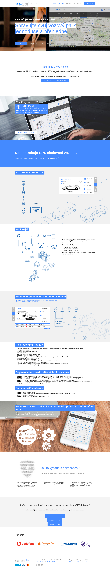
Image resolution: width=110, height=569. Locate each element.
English (17, 560)
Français (23, 560)
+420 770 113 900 (58, 3)
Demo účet (69, 3)
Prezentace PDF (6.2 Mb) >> (26, 132)
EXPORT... (47, 328)
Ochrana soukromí (73, 561)
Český (28, 560)
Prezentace (45, 43)
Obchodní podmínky (82, 561)
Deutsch (17, 561)
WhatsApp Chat (62, 80)
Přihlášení (89, 3)
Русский (23, 561)
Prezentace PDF (54, 520)
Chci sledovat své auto (55, 516)
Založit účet (78, 3)
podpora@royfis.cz (40, 561)
